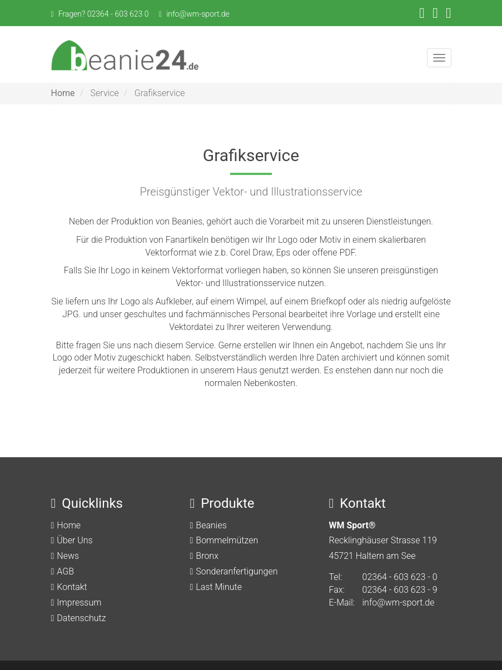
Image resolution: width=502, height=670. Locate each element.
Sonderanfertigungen (236, 571)
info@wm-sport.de (198, 13)
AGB (65, 571)
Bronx (207, 556)
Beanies (211, 525)
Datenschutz (81, 618)
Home (63, 93)
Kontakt (72, 587)
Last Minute (219, 587)
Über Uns (74, 540)
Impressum (79, 602)
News (68, 556)
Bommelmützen (227, 540)
